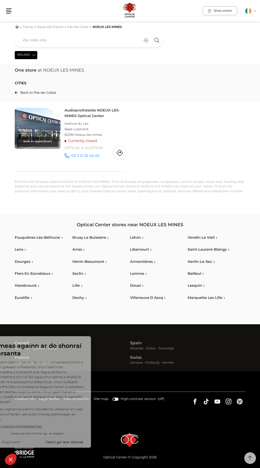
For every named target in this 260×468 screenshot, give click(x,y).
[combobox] (89, 40)
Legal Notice (49, 399)
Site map (101, 399)
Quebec (38, 348)
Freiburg (152, 362)
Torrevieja (166, 348)
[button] (9, 10)
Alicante (136, 348)
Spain (136, 343)
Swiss (136, 358)
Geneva (136, 362)
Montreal (22, 348)
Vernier (168, 362)
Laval (52, 348)
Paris (29, 362)
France (22, 358)
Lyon (19, 362)
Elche (150, 348)
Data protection (76, 399)
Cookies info (25, 399)
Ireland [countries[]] (23, 55)
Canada (23, 343)
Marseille (43, 362)
